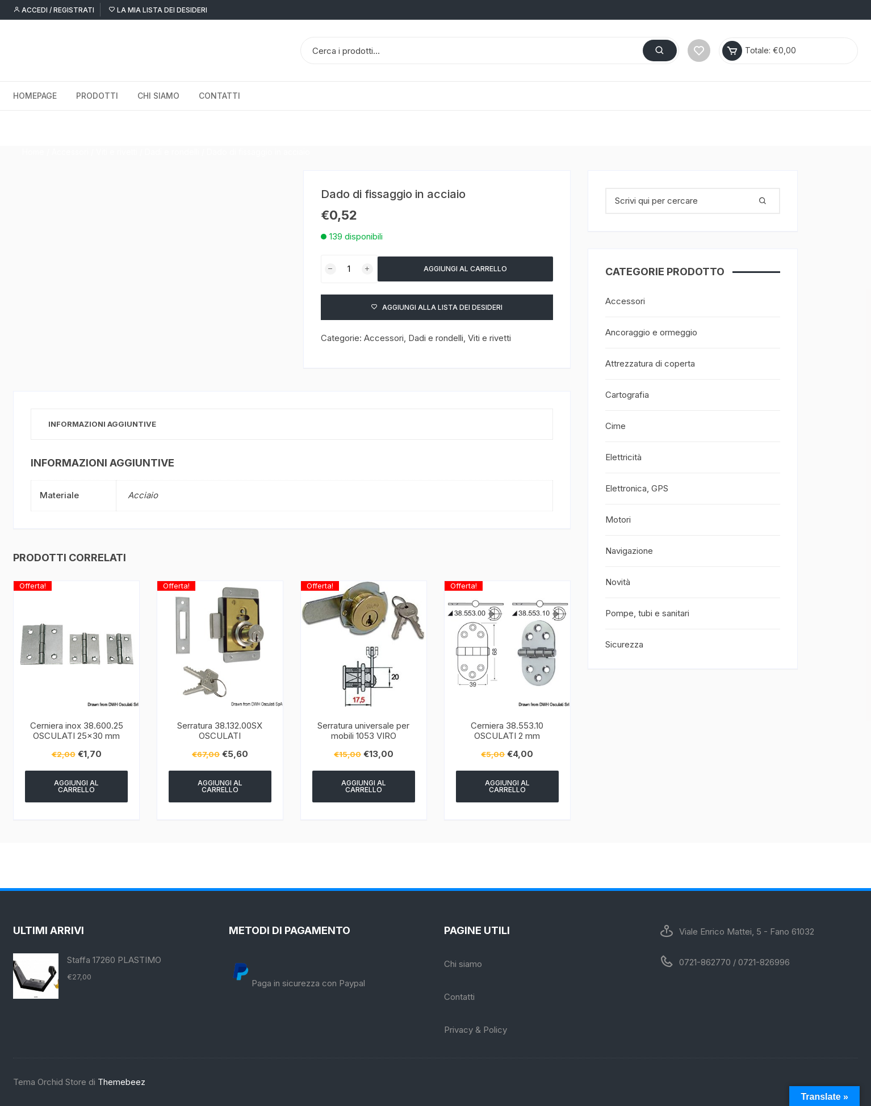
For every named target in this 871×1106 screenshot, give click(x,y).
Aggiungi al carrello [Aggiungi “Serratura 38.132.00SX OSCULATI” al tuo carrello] (220, 786)
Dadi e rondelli (172, 128)
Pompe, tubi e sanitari (647, 613)
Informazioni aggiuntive (102, 423)
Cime (615, 425)
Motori (618, 519)
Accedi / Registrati (53, 10)
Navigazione (629, 550)
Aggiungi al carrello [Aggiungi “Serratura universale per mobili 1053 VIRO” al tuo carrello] (363, 786)
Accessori (70, 128)
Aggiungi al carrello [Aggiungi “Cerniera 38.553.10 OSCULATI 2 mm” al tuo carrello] (507, 786)
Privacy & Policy (475, 1029)
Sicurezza (624, 644)
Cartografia (627, 394)
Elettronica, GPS (636, 488)
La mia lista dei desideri (157, 10)
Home (33, 128)
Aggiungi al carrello (465, 268)
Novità (617, 582)
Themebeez (121, 1081)
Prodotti (97, 95)
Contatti (219, 95)
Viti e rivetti (116, 128)
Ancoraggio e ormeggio (651, 332)
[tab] (102, 424)
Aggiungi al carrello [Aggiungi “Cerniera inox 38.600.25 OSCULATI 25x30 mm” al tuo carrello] (76, 786)
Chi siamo (158, 95)
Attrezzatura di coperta (650, 363)
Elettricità (623, 457)
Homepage (35, 95)
